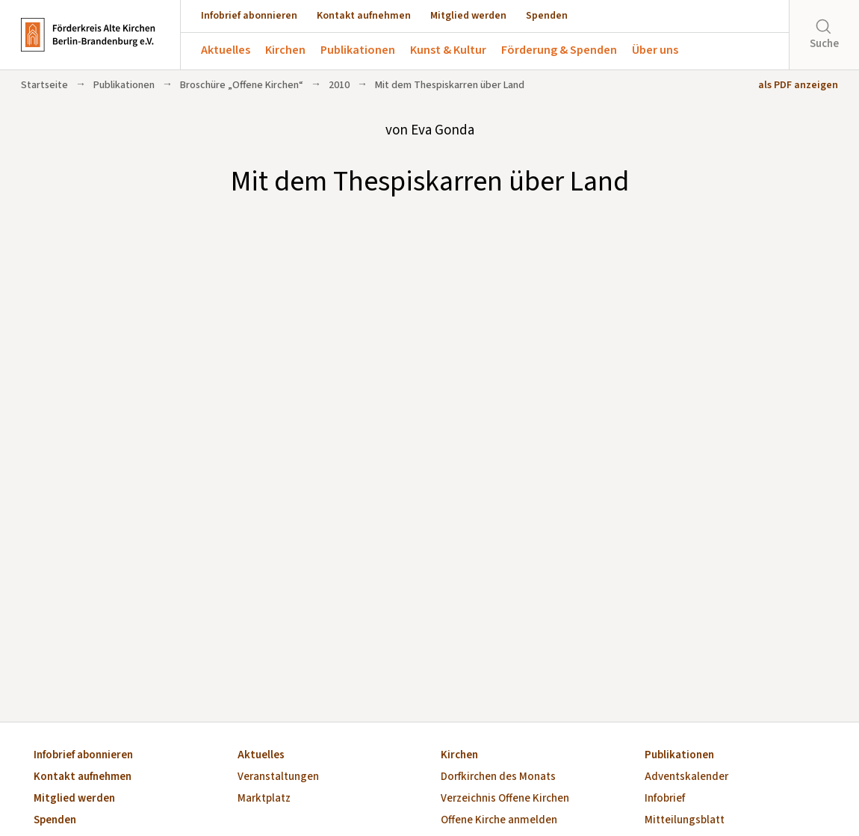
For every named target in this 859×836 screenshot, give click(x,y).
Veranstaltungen (278, 777)
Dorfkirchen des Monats (498, 777)
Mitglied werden (468, 15)
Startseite (44, 85)
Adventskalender (686, 777)
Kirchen (285, 50)
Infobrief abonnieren (249, 15)
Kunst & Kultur (448, 50)
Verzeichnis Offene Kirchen (505, 799)
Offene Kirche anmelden (499, 821)
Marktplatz (264, 799)
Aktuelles (225, 50)
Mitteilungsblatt (685, 821)
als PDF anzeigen (798, 85)
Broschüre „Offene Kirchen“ (241, 85)
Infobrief (665, 799)
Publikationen (357, 50)
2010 (339, 85)
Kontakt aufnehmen (364, 15)
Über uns (655, 50)
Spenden (547, 15)
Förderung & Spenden (559, 50)
